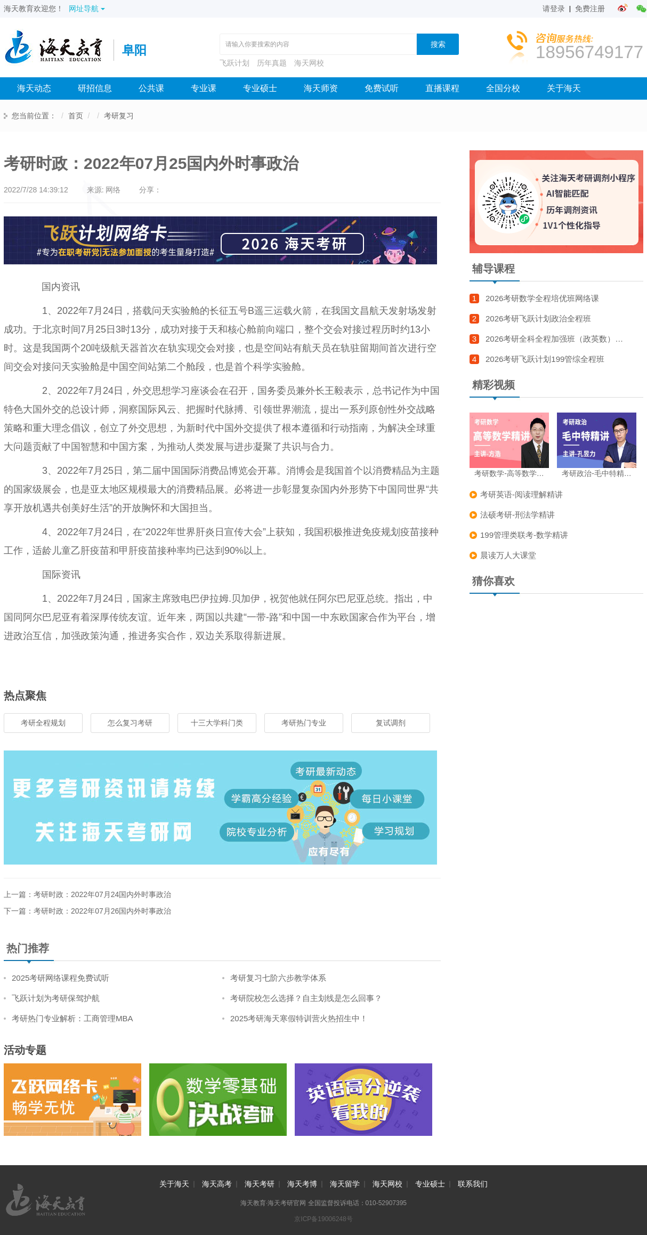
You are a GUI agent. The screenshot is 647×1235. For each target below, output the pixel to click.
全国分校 (503, 88)
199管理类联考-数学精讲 (524, 534)
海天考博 (302, 1184)
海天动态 (34, 88)
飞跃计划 (234, 63)
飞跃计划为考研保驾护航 (56, 998)
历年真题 (272, 63)
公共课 (151, 88)
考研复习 (119, 115)
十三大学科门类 (217, 723)
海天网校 (309, 63)
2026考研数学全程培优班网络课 (542, 298)
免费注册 (590, 8)
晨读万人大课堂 (508, 555)
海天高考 (217, 1184)
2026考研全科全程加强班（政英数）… (554, 338)
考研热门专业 (303, 723)
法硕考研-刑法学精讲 (517, 514)
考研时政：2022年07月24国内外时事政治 (102, 894)
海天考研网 (59, 50)
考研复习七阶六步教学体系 (278, 977)
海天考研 (259, 1184)
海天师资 (321, 88)
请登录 (554, 8)
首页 (75, 115)
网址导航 (87, 8)
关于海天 (564, 88)
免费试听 (382, 88)
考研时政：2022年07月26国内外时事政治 (102, 911)
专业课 (203, 88)
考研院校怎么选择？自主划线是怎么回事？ (306, 998)
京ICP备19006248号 (323, 1219)
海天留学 (345, 1184)
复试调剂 (391, 723)
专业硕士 (260, 88)
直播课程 (442, 88)
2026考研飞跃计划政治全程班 (538, 318)
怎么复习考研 (130, 723)
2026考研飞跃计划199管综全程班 (545, 359)
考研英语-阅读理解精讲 (521, 494)
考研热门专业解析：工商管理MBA (72, 1018)
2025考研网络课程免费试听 (60, 977)
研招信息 (95, 88)
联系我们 (473, 1184)
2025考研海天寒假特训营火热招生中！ (299, 1018)
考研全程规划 (43, 723)
